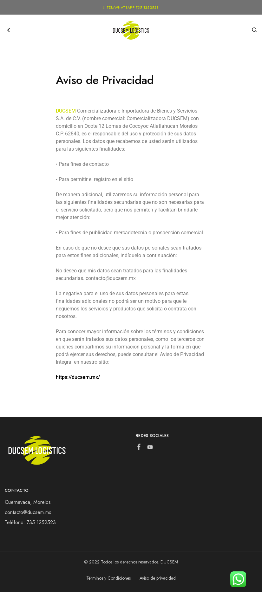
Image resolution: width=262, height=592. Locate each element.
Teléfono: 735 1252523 (30, 522)
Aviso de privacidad (158, 578)
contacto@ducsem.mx (28, 512)
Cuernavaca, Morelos (28, 502)
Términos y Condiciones (108, 578)
